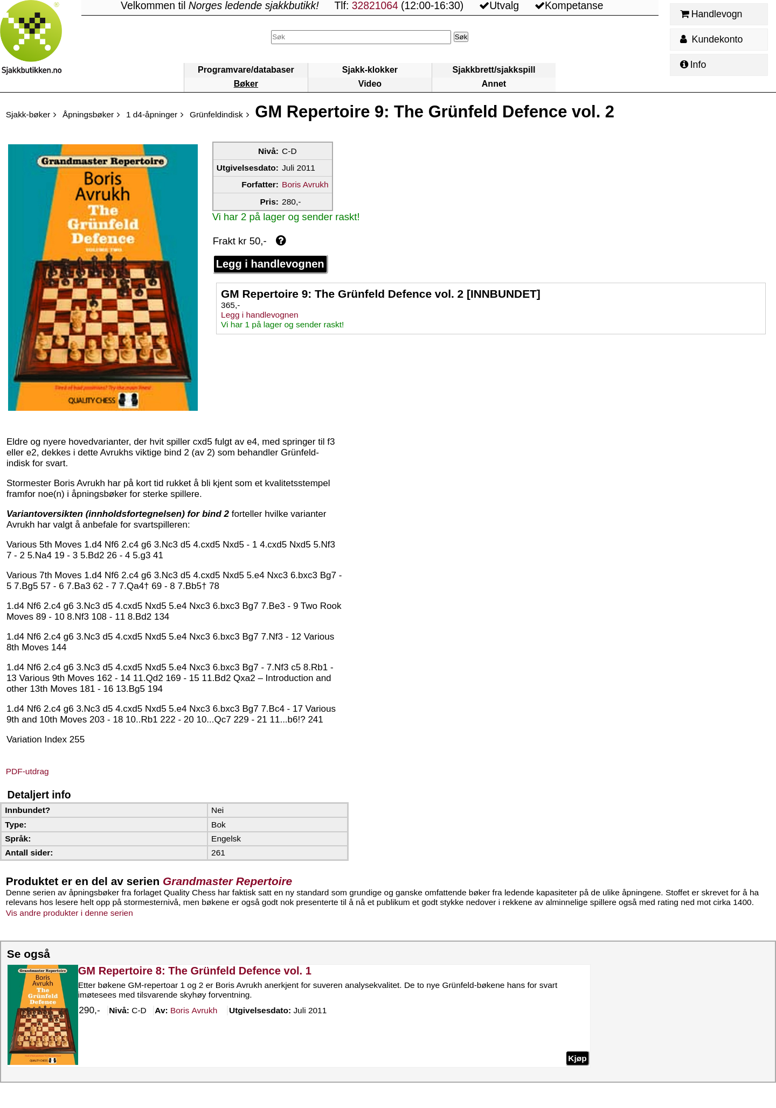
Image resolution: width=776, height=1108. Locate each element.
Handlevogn (711, 14)
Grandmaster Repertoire (227, 881)
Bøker (246, 83)
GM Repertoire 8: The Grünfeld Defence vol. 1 (194, 971)
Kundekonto (711, 39)
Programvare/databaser (246, 69)
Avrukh (193, 1011)
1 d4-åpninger (151, 114)
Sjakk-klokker (370, 69)
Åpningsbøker (88, 114)
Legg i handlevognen (270, 264)
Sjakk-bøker (28, 114)
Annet (494, 83)
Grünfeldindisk (216, 114)
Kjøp (577, 1058)
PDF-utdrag (27, 771)
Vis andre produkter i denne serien (69, 912)
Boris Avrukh (305, 184)
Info (693, 64)
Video (370, 83)
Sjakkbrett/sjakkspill (494, 69)
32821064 (375, 5)
